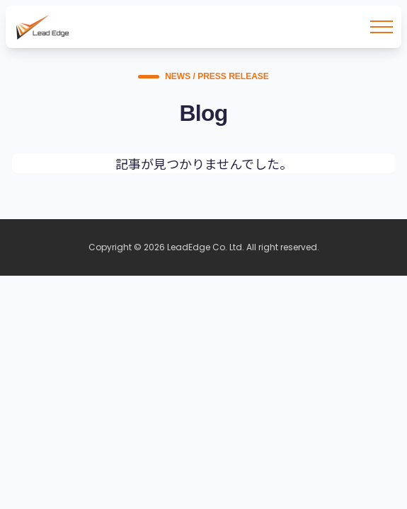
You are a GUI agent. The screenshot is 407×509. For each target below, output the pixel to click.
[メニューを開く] (381, 27)
